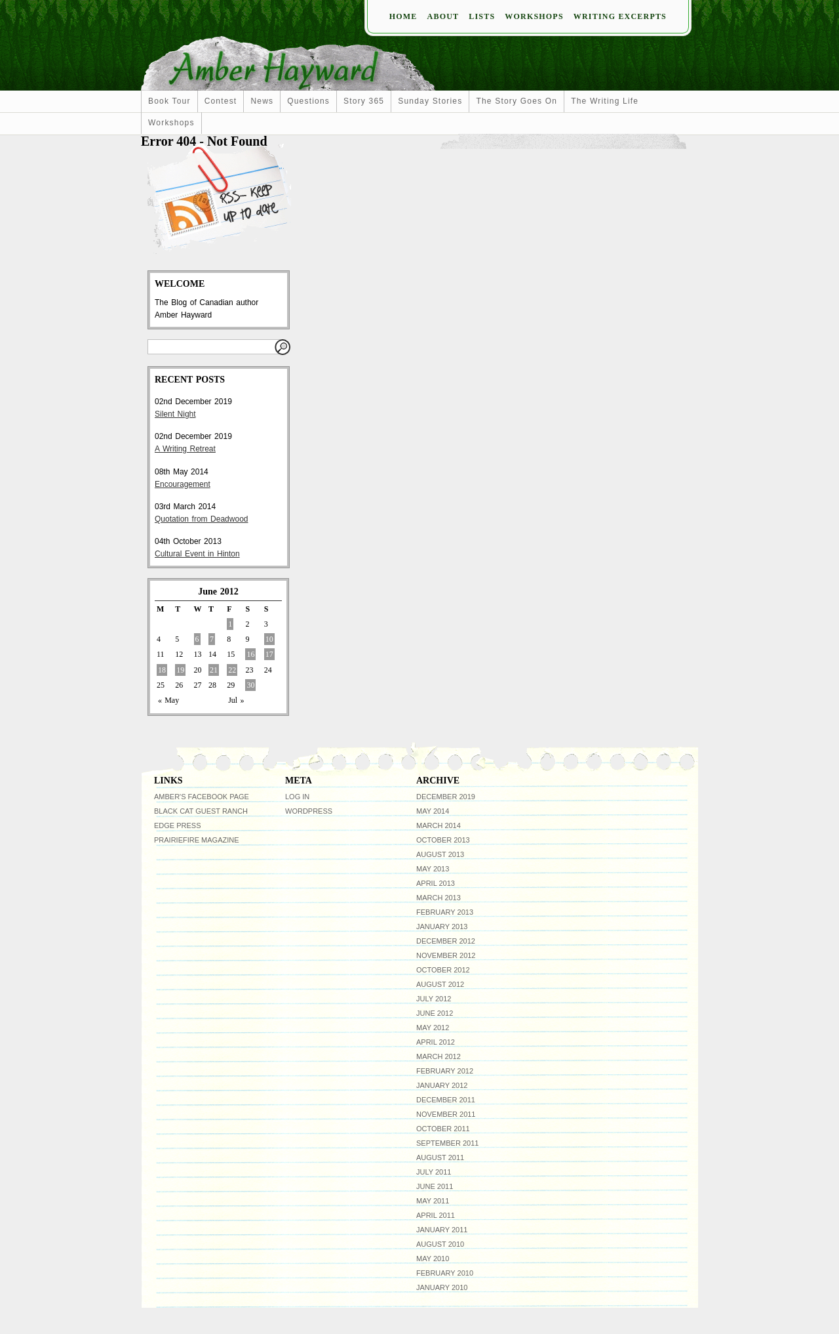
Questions (308, 101)
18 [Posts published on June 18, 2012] (162, 670)
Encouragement (182, 484)
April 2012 (435, 1042)
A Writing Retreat (185, 448)
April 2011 (435, 1215)
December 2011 (445, 1100)
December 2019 (445, 797)
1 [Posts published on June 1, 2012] (230, 624)
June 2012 (434, 1013)
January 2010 (441, 1287)
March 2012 (438, 1056)
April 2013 (435, 883)
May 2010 (432, 1258)
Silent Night (175, 414)
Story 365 (363, 101)
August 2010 (440, 1244)
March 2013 (438, 898)
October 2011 (443, 1129)
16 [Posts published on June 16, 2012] (250, 654)
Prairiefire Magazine (196, 840)
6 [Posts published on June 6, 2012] (197, 639)
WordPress (308, 811)
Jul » (236, 700)
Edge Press (177, 825)
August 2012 (440, 984)
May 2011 (432, 1201)
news (261, 101)
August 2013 (440, 854)
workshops (171, 122)
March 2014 (438, 825)
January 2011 (441, 1230)
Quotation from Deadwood (201, 519)
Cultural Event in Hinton (197, 553)
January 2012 (441, 1085)
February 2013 (444, 912)
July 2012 (433, 999)
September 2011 (447, 1143)
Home (403, 16)
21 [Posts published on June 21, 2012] (214, 670)
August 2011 (440, 1157)
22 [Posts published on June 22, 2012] (232, 670)
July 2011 (433, 1172)
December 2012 (445, 941)
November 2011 (445, 1114)
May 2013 (432, 869)
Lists (482, 16)
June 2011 (434, 1186)
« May (168, 700)
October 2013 (443, 840)
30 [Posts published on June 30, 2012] (250, 685)
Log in (297, 797)
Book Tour (169, 101)
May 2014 (432, 811)
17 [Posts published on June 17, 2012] (269, 654)
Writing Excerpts (620, 16)
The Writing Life (604, 101)
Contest (221, 101)
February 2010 (444, 1273)
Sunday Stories (430, 101)
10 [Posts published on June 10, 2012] (269, 639)
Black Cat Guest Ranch (201, 811)
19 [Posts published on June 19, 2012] (180, 670)
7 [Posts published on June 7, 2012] (212, 639)
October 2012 (443, 970)
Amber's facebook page (201, 797)
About (443, 16)
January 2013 (441, 926)
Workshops (534, 16)
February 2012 (444, 1071)
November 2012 (445, 955)
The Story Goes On (516, 101)
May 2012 (432, 1028)
